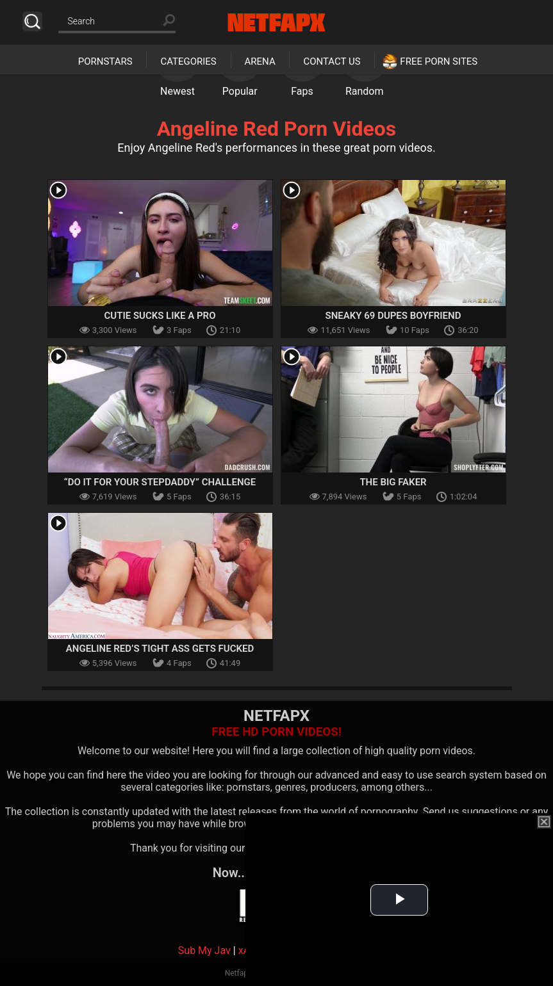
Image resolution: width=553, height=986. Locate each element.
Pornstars (105, 61)
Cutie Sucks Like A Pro (160, 315)
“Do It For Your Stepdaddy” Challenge (160, 482)
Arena (260, 61)
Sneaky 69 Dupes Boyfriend (393, 315)
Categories (188, 61)
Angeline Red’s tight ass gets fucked (160, 648)
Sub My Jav (204, 950)
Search (32, 21)
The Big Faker (392, 482)
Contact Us (331, 61)
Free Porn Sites (438, 61)
